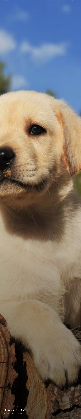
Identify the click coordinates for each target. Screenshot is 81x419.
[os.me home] (5, 1)
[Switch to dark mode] (77, 1)
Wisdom (68, 1)
